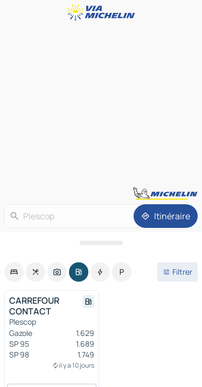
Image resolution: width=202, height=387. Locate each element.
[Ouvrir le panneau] (101, 243)
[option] (14, 272)
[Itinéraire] (166, 216)
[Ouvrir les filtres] (177, 272)
